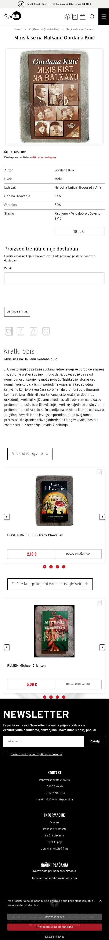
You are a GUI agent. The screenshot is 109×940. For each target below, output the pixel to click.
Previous (7, 517)
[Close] (54, 917)
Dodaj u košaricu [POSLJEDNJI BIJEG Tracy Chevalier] (78, 554)
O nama (54, 822)
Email (8, 268)
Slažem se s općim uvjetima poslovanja (36, 754)
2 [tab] (51, 566)
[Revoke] (54, 927)
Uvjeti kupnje (54, 842)
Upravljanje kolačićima (54, 849)
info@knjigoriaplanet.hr (59, 799)
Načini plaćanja (54, 836)
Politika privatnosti (54, 829)
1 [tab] (44, 566)
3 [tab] (57, 566)
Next (102, 517)
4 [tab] (63, 566)
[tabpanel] (54, 515)
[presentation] (36, 295)
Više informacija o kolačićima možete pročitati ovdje (41, 910)
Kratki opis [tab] (18, 352)
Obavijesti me (17, 312)
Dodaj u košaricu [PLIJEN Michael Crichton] (78, 684)
